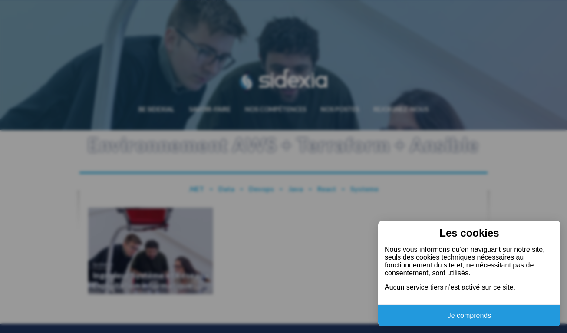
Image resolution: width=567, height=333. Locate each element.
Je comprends (469, 315)
